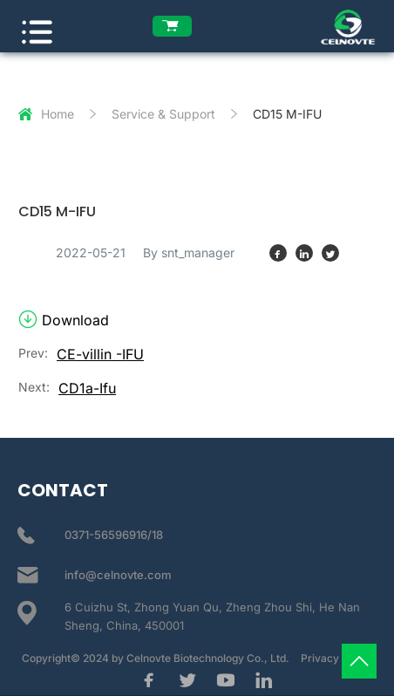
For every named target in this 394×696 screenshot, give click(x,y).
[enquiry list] (172, 26)
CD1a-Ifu (87, 388)
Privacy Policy (336, 658)
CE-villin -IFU (100, 354)
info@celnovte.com (118, 575)
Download (63, 320)
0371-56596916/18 (114, 535)
